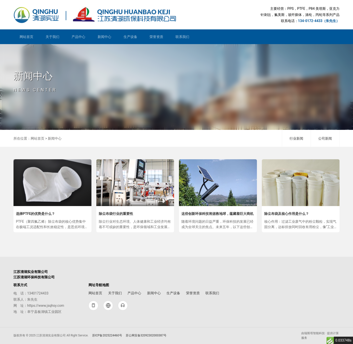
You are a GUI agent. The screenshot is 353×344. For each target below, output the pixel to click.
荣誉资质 (156, 37)
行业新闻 (296, 138)
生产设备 (130, 37)
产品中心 (78, 37)
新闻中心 (104, 37)
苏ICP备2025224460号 (105, 335)
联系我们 (182, 37)
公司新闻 (325, 138)
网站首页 (26, 37)
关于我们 (52, 37)
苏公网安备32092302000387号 (144, 335)
